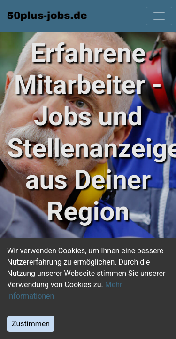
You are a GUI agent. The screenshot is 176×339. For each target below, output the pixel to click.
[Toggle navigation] (159, 16)
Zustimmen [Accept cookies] (31, 323)
